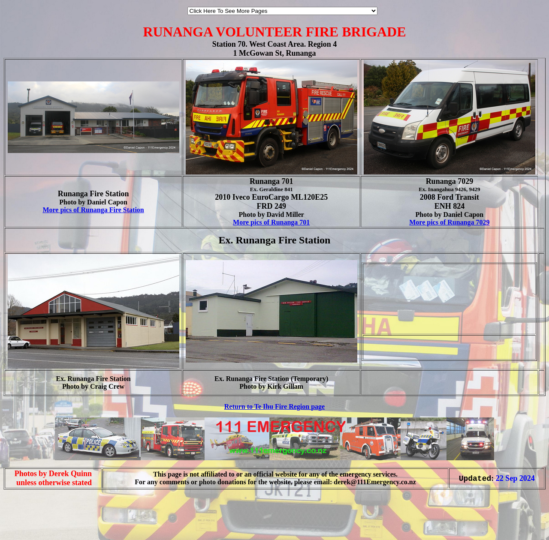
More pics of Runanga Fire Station (93, 209)
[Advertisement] (29, 522)
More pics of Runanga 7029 (449, 222)
